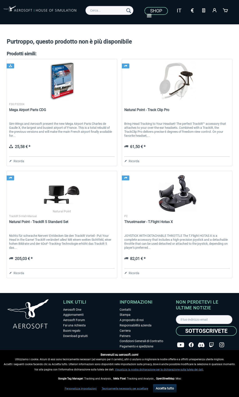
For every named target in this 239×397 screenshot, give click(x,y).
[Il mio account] (214, 10)
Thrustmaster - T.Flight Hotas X (148, 222)
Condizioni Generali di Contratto (141, 341)
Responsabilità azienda (136, 325)
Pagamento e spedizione (136, 346)
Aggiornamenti (73, 314)
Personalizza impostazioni (81, 388)
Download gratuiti (75, 336)
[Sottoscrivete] (206, 331)
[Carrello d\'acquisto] (225, 10)
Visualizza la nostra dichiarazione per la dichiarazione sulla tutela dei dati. (159, 369)
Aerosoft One (72, 309)
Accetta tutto (165, 388)
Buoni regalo (71, 330)
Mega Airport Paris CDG (27, 110)
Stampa (125, 314)
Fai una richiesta (74, 325)
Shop (156, 10)
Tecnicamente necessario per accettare (125, 388)
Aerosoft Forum (74, 320)
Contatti (125, 309)
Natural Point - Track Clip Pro (146, 110)
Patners (125, 336)
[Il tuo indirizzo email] (204, 319)
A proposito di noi (132, 320)
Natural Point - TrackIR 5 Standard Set (38, 222)
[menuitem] (109, 10)
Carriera (125, 330)
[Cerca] (128, 10)
